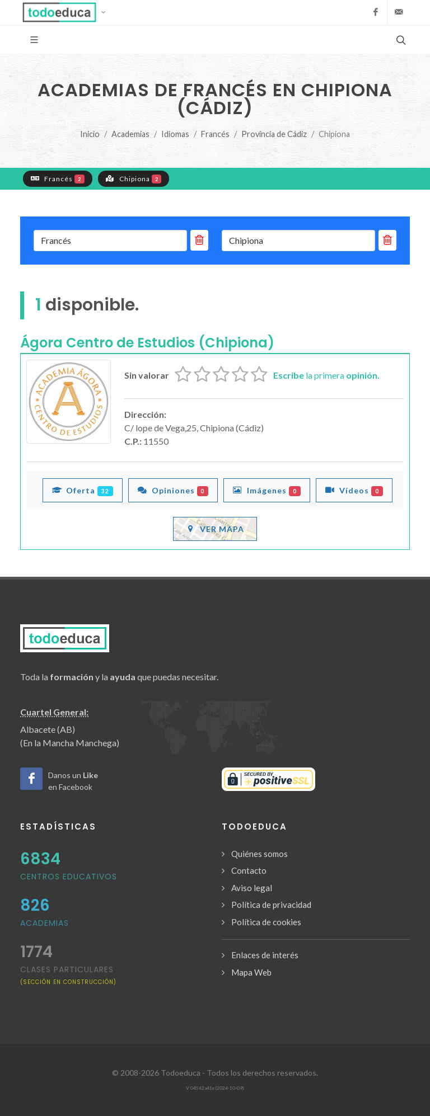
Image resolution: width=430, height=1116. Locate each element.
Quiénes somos (259, 854)
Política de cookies (266, 922)
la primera (326, 375)
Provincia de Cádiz (274, 134)
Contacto (249, 870)
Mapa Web (251, 972)
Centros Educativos (68, 876)
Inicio (90, 134)
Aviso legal (251, 888)
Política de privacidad (271, 905)
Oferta (82, 490)
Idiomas (175, 134)
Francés (215, 134)
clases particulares (68, 975)
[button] (67, 12)
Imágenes (267, 490)
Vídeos (354, 490)
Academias (130, 134)
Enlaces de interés (264, 955)
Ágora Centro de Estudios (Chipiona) (147, 342)
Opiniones (173, 490)
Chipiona (134, 178)
